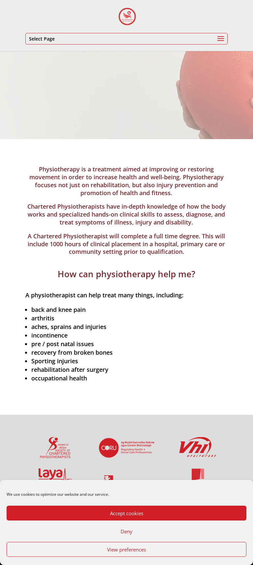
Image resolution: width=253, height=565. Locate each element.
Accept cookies (126, 513)
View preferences (126, 549)
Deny (126, 531)
